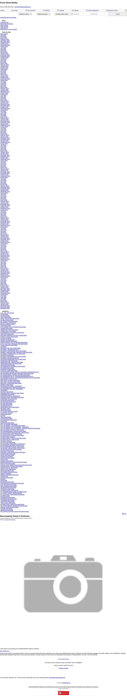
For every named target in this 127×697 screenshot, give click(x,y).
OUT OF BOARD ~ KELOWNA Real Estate (12, 425)
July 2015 (3, 194)
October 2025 (4, 43)
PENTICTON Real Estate (7, 463)
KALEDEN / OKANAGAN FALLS (9, 349)
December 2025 (5, 41)
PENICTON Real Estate (7, 455)
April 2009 (3, 300)
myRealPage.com (66, 682)
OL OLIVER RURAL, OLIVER (8, 411)
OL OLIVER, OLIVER (6, 413)
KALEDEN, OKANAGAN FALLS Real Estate (13, 356)
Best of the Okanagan (6, 23)
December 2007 (5, 308)
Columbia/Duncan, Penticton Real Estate (12, 332)
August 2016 (4, 177)
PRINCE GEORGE (5, 473)
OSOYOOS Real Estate (7, 422)
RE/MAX (2, 479)
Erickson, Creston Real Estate (9, 337)
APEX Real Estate (5, 317)
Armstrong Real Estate (6, 320)
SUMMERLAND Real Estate (8, 499)
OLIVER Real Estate (6, 418)
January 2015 (4, 203)
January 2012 (4, 253)
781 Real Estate (5, 315)
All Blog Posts (4, 22)
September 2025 (5, 45)
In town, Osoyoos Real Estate (8, 345)
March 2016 (3, 184)
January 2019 (4, 136)
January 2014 (4, 219)
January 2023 (4, 76)
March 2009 (3, 301)
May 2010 (3, 281)
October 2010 (4, 274)
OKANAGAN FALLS (6, 406)
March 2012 (3, 250)
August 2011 (4, 260)
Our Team (15, 10)
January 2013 (4, 236)
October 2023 (4, 67)
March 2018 (3, 150)
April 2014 (3, 215)
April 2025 (3, 50)
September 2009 (5, 293)
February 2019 (4, 135)
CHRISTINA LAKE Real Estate (9, 329)
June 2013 (3, 229)
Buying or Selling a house (7, 324)
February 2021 (4, 101)
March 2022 (3, 87)
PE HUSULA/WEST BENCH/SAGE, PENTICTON (14, 432)
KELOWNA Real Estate (7, 368)
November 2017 (5, 156)
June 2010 (3, 280)
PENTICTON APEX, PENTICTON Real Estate (13, 462)
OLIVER (2, 415)
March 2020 (3, 117)
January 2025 (4, 53)
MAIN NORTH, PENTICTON (8, 379)
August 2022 (4, 80)
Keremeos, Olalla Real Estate (8, 370)
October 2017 (4, 157)
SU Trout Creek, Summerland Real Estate (12, 494)
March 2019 (3, 134)
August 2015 (4, 193)
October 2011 (4, 257)
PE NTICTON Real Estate (7, 442)
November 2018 (5, 139)
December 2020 (5, 104)
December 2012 (5, 238)
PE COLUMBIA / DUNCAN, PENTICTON (12, 430)
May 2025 (3, 49)
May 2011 (3, 265)
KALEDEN (3, 346)
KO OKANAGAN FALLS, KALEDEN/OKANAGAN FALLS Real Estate (20, 377)
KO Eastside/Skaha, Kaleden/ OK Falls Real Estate (15, 375)
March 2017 (3, 167)
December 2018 (5, 138)
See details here (4, 651)
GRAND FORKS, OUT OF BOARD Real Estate (14, 342)
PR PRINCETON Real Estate (8, 472)
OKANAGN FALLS (5, 410)
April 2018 (3, 149)
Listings (62, 10)
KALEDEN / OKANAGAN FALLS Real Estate (13, 351)
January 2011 (4, 270)
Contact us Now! (63, 668)
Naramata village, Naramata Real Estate (12, 393)
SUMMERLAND (5, 496)
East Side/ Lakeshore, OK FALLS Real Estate (13, 335)
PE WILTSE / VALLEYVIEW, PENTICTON (12, 448)
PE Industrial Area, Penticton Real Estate (12, 435)
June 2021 (3, 95)
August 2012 (4, 243)
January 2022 (4, 90)
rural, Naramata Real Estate (8, 484)
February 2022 (4, 88)
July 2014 (3, 211)
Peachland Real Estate (7, 451)
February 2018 (4, 152)
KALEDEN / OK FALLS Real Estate (10, 348)
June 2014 (3, 212)
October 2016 (4, 174)
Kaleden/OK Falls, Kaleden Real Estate (11, 362)
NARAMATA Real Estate (7, 394)
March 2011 (3, 267)
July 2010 (3, 279)
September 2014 (5, 208)
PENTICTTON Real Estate (8, 469)
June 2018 (3, 146)
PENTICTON (4, 459)
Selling (47, 10)
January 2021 (4, 103)
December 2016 (5, 172)
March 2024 (3, 63)
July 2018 (3, 145)
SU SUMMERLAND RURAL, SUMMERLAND (13, 491)
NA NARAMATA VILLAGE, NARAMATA (11, 389)
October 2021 (4, 93)
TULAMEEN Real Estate (7, 500)
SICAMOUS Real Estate (7, 489)
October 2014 (4, 207)
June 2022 (3, 83)
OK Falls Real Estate (6, 404)
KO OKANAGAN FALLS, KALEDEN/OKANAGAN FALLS (16, 376)
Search (118, 14)
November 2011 (5, 256)
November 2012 (5, 239)
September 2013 (5, 225)
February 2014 (4, 218)
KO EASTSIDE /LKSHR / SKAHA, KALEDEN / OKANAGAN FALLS (19, 372)
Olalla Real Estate (5, 414)
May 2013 (3, 231)
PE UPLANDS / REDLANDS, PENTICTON (12, 444)
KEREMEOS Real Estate (7, 369)
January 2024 (4, 66)
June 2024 (3, 59)
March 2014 (3, 217)
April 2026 (3, 36)
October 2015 (4, 190)
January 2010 (4, 287)
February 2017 (4, 169)
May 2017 (3, 165)
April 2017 (3, 166)
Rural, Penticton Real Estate (8, 486)
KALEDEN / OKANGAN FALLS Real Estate (12, 353)
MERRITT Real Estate (6, 384)
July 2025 (3, 48)
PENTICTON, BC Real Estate (8, 468)
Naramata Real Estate (6, 391)
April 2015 (3, 198)
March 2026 (3, 38)
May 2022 (3, 84)
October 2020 (4, 107)
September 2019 (5, 125)
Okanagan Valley (5, 408)
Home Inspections (93, 10)
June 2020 (3, 112)
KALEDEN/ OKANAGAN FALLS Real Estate (13, 359)
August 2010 (4, 277)
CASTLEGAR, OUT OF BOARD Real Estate (13, 327)
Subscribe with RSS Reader (8, 17)
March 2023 (3, 74)
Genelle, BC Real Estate (7, 339)
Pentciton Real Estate (6, 456)
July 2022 (3, 81)
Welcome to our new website (8, 29)
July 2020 (3, 111)
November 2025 (5, 42)
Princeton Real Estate (6, 477)
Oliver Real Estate (5, 417)
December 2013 (5, 221)
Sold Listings (4, 28)
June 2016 (3, 180)
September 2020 (5, 108)
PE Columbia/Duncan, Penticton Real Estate (13, 431)
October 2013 (4, 224)
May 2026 (3, 35)
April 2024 (3, 62)
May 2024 (3, 60)
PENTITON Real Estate (7, 470)
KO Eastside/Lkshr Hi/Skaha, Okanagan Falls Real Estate (17, 373)
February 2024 (4, 65)
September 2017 (5, 159)
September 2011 (5, 259)
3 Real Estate (4, 314)
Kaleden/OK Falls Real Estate (9, 360)
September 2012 (5, 242)
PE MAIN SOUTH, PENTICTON (9, 439)
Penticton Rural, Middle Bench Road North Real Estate (16, 465)
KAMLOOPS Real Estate (7, 365)
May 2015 (3, 197)
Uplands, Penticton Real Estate (9, 507)
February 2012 (4, 252)
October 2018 (4, 141)
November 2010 (5, 273)
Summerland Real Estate (7, 497)
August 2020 (4, 110)
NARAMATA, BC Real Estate (8, 399)
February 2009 (4, 303)
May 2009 (3, 298)
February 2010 (4, 286)
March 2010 (3, 284)
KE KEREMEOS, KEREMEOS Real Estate (12, 366)
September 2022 (5, 79)
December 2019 (5, 121)
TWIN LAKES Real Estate (7, 503)
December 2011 (5, 255)
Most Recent (4, 34)
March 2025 (3, 52)
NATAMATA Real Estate (7, 400)
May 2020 (3, 114)
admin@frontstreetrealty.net (23, 7)
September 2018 (5, 142)
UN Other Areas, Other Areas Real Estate (12, 504)
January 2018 (4, 153)
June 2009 (3, 297)
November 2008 (5, 307)
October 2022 (4, 77)
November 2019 (5, 122)
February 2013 (4, 235)
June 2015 (3, 196)
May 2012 (3, 248)
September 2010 (5, 276)
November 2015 (5, 188)
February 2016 (4, 186)
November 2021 (5, 91)
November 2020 (5, 105)
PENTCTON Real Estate (7, 458)
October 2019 (4, 124)
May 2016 (3, 181)
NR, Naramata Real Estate (8, 401)
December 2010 (5, 272)
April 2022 (3, 86)
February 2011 (4, 269)
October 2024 (4, 57)
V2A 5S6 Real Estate (6, 508)
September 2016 (5, 176)
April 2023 (3, 73)
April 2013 (3, 232)
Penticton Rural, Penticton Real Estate (11, 466)
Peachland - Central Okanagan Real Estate (12, 452)
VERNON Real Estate (6, 510)
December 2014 (5, 204)
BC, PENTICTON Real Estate (8, 321)
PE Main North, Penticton (7, 437)
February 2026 (4, 39)
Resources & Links (112, 10)
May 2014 (3, 214)
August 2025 (4, 46)
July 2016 (3, 179)
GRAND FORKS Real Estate (8, 341)
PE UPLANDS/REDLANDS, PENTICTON (12, 446)
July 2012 (3, 245)
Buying (76, 10)
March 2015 (3, 200)
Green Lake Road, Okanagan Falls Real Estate (13, 344)
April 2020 (3, 115)
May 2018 (3, 148)
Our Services (31, 10)
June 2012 (3, 246)
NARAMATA (3, 390)
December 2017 (5, 155)
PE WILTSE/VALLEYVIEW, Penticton (11, 449)
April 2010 (3, 283)
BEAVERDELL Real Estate (8, 322)
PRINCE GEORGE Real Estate (9, 475)
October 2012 (4, 241)
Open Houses (4, 26)
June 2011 (3, 263)
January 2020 (4, 119)
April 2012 (3, 249)
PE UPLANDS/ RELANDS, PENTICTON (12, 445)
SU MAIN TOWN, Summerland (9, 490)
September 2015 (5, 191)
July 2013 (3, 228)
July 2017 (3, 162)
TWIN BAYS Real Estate (7, 501)
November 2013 (5, 222)
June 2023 (3, 70)
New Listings (4, 25)
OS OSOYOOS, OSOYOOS (8, 420)
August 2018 (4, 143)
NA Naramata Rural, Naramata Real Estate (12, 387)
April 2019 (3, 132)
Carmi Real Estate (5, 325)
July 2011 (3, 262)
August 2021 (4, 94)
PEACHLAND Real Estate (7, 453)
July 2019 (3, 128)
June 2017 (3, 163)
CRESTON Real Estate (7, 334)
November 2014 (5, 205)
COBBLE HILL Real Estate (8, 331)
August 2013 (4, 226)
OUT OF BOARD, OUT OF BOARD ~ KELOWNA (14, 427)
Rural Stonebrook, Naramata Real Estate (12, 483)
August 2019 (4, 126)
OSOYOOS (3, 421)
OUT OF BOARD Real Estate (8, 424)
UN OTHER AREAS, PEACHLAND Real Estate (14, 506)
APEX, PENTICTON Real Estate (9, 318)
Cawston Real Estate (6, 328)
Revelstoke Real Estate (7, 482)
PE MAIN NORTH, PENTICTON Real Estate (13, 438)
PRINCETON (4, 476)
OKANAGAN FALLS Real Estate (9, 407)
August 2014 (4, 210)
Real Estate (3, 480)
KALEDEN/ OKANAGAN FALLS (9, 358)
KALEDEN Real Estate (6, 355)
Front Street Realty (5, 338)
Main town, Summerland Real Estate (10, 383)
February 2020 (4, 118)
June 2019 (3, 129)
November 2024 (5, 56)
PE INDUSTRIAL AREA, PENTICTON (11, 434)
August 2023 (4, 69)
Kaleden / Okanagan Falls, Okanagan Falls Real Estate (16, 352)
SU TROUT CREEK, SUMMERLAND (11, 493)
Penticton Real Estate (6, 460)
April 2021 (3, 98)
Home (2, 10)
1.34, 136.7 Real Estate (7, 313)
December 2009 (5, 288)
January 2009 (4, 304)
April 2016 (3, 183)
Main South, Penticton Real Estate (10, 382)
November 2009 (5, 290)
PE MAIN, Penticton (6, 441)
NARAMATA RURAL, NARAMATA (10, 396)
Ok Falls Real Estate (6, 403)
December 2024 (5, 55)
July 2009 (3, 296)
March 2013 (3, 234)
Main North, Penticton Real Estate (10, 380)
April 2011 (3, 266)
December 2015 (5, 187)
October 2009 (4, 291)
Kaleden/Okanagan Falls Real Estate (11, 363)
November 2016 (5, 173)
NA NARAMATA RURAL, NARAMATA (11, 386)
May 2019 (3, 131)
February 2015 (4, 201)
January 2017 (4, 170)
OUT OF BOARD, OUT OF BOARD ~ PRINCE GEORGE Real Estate (20, 428)
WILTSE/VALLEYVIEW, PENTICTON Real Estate (14, 511)
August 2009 (4, 294)
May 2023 (3, 72)
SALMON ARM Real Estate (8, 487)
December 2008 (5, 305)
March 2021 (3, 100)
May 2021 (3, 97)
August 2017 (4, 160)
